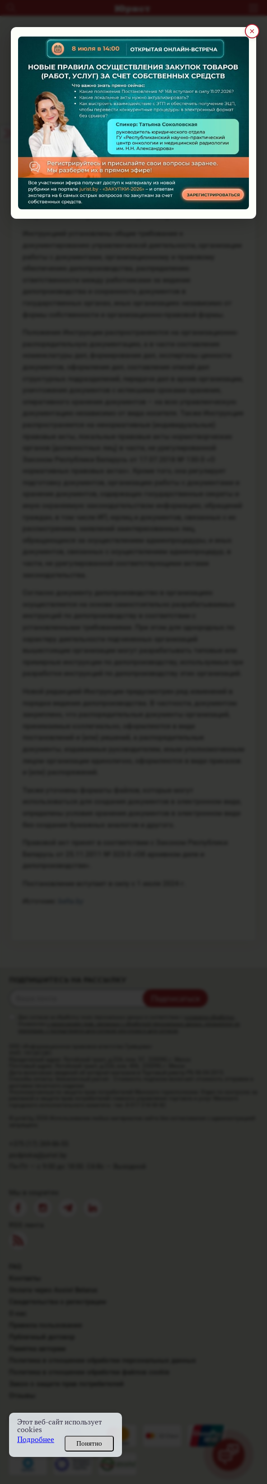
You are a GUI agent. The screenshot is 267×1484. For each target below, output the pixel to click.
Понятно (89, 1443)
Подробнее (35, 1439)
